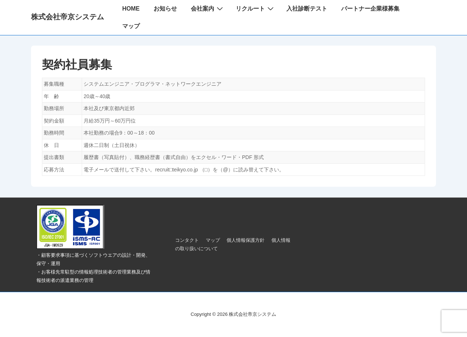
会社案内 (208, 8)
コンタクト (187, 240)
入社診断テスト (306, 8)
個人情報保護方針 (246, 240)
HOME (131, 8)
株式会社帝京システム (67, 17)
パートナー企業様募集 (370, 8)
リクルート (255, 8)
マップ (131, 26)
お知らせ (165, 8)
